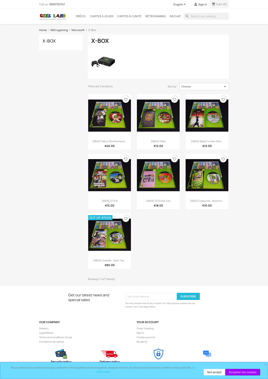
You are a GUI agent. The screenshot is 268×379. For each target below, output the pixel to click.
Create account (146, 337)
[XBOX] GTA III (110, 200)
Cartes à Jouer (101, 16)
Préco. (81, 16)
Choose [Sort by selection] (204, 87)
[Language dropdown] (180, 5)
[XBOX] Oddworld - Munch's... (207, 200)
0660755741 (57, 4)
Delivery (44, 328)
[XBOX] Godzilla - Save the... (109, 260)
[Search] (206, 16)
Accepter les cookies (243, 372)
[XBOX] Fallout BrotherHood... (109, 141)
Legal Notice (46, 332)
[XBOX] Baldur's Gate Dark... (207, 141)
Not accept (214, 372)
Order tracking (145, 328)
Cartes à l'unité (129, 16)
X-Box (49, 41)
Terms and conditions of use (55, 337)
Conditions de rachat (51, 341)
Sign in (140, 332)
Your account (148, 322)
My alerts (142, 341)
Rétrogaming (155, 16)
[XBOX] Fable (158, 141)
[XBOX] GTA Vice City (158, 200)
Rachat (175, 16)
